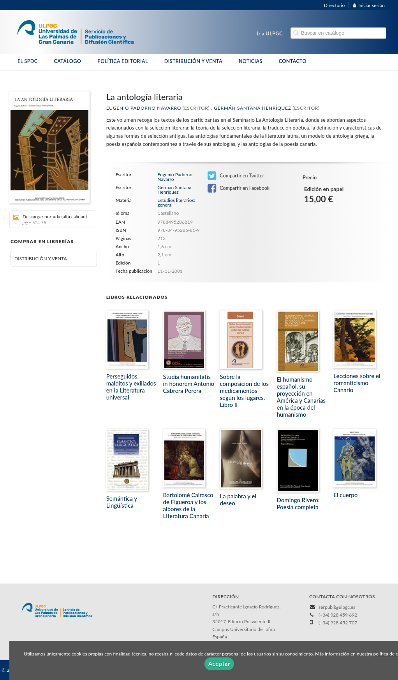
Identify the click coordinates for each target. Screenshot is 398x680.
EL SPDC (27, 61)
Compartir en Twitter (236, 176)
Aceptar (219, 663)
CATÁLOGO (67, 61)
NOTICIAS (250, 61)
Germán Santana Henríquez (252, 108)
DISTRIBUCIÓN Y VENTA (193, 61)
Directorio (334, 5)
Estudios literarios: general (176, 202)
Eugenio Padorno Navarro (143, 108)
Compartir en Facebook (238, 188)
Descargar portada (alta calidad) (50, 219)
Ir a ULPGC (270, 33)
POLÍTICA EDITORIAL (122, 61)
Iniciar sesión (369, 5)
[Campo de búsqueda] (338, 33)
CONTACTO (292, 61)
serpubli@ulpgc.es (337, 607)
